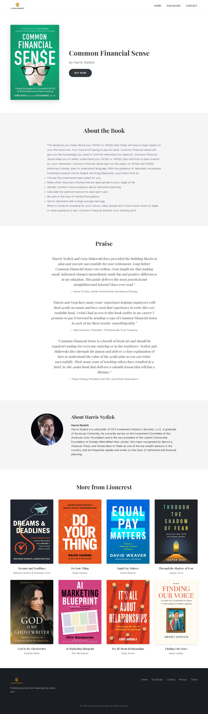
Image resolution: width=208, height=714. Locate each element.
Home (157, 5)
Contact (192, 5)
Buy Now (80, 72)
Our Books (173, 5)
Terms (194, 679)
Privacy (183, 679)
